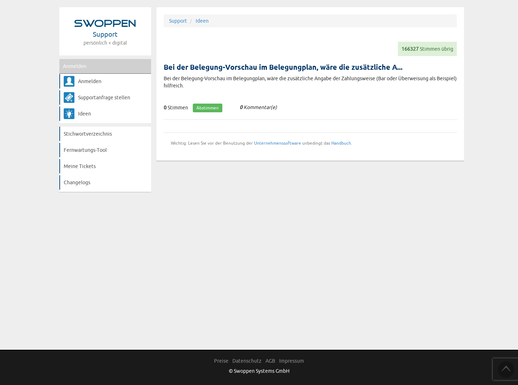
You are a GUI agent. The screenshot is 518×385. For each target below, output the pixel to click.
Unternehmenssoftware (277, 143)
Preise (221, 361)
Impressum (291, 361)
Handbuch (341, 143)
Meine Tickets (80, 166)
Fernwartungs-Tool (85, 150)
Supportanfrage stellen (104, 97)
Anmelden (74, 66)
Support (178, 21)
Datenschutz (247, 361)
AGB (270, 361)
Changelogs (77, 182)
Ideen (84, 114)
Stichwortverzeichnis (88, 134)
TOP (506, 369)
